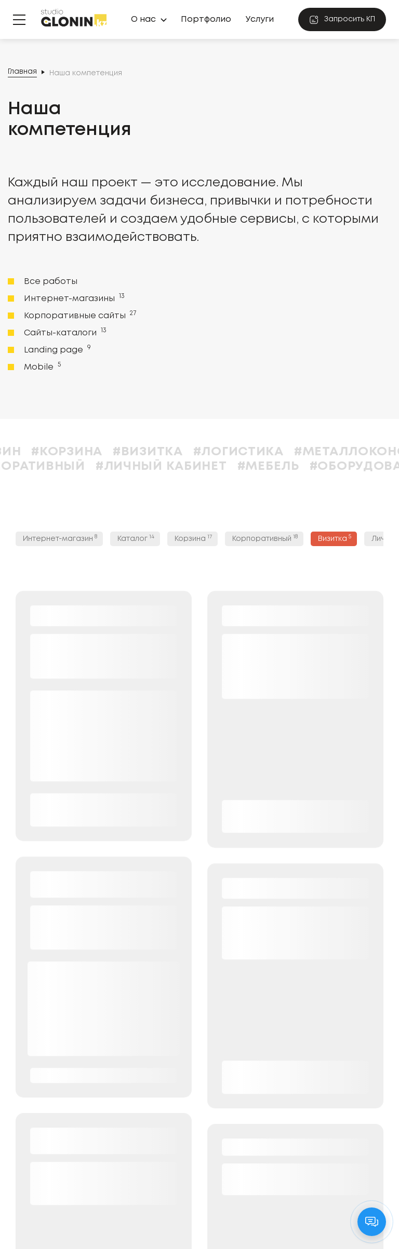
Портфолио (206, 19)
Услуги (260, 19)
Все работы (50, 282)
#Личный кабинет (184, 466)
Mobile (41, 366)
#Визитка (171, 451)
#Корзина (90, 451)
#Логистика (262, 451)
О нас (143, 19)
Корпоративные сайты (79, 315)
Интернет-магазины (73, 298)
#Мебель (292, 466)
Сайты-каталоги (64, 332)
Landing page (56, 349)
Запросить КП (342, 19)
